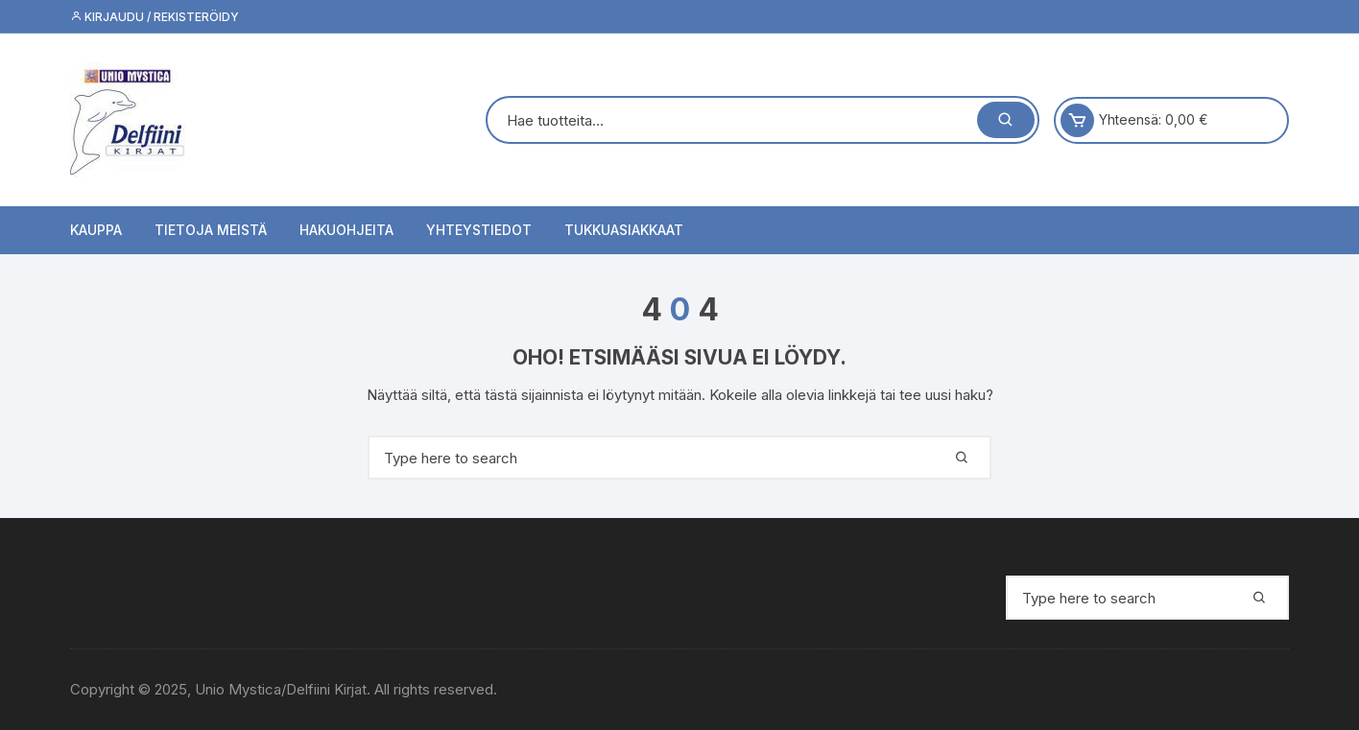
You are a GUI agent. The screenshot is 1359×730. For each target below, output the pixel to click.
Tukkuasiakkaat (623, 230)
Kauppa (96, 230)
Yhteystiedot (479, 230)
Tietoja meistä (211, 230)
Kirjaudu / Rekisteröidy (154, 17)
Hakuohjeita (346, 230)
